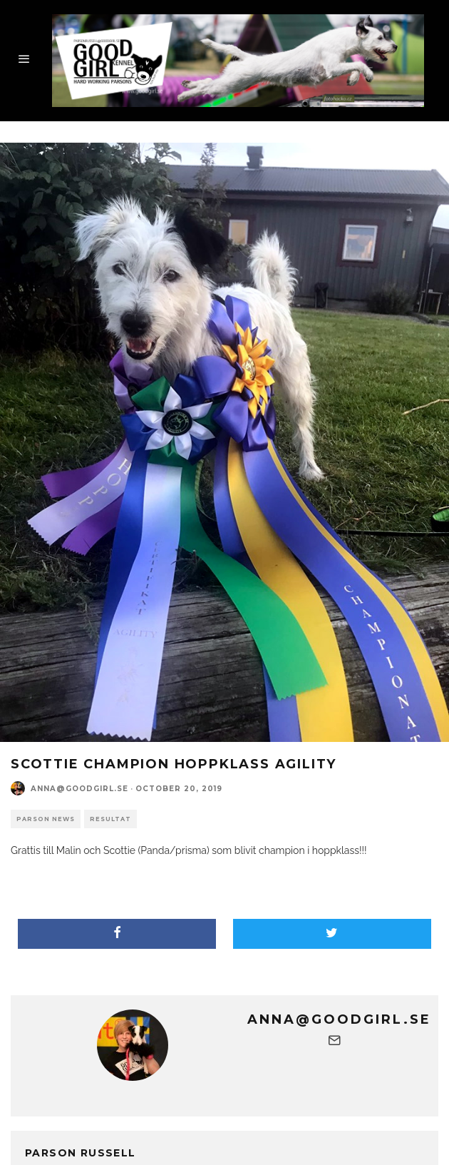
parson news (45, 819)
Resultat (110, 819)
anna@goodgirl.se (79, 788)
